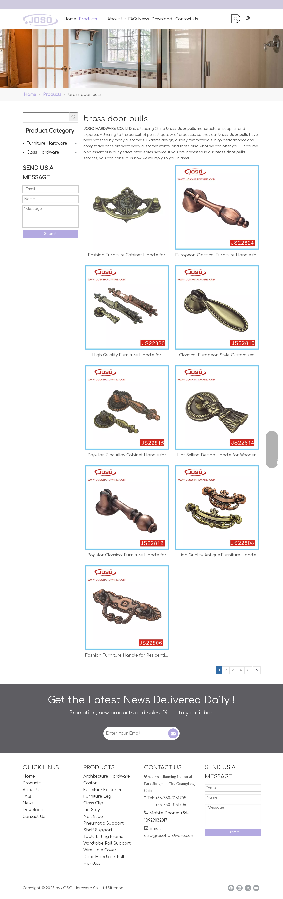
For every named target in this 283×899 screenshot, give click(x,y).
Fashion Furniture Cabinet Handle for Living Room (127, 256)
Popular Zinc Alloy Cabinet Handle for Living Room (127, 456)
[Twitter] (248, 888)
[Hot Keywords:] (235, 18)
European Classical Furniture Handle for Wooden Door (216, 256)
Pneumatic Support (103, 823)
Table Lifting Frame (103, 836)
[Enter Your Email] (135, 733)
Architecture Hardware (106, 776)
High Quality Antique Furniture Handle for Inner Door (216, 556)
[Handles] (141, 58)
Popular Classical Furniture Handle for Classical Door (127, 556)
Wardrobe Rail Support (107, 843)
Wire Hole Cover (100, 850)
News (28, 803)
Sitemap (115, 888)
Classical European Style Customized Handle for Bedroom (217, 356)
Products (32, 783)
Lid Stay (91, 810)
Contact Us (34, 816)
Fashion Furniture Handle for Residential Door (127, 656)
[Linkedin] (239, 888)
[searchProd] (46, 117)
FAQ (27, 796)
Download (33, 810)
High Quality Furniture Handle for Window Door (127, 356)
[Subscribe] (173, 733)
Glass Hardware (43, 152)
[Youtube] (256, 888)
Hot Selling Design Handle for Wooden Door (217, 456)
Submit (50, 234)
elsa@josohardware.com (169, 835)
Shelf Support (97, 830)
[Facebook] (231, 888)
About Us (32, 790)
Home (29, 776)
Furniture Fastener (102, 790)
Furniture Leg (97, 796)
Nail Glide (93, 816)
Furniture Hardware (47, 143)
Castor (90, 783)
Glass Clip (93, 803)
